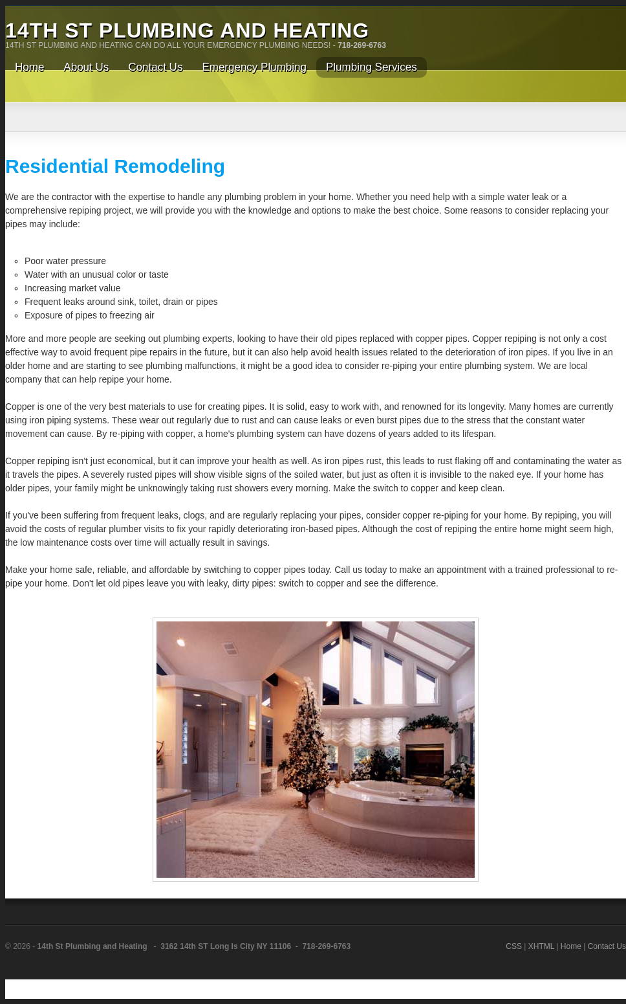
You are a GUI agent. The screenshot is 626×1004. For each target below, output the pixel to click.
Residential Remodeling (115, 166)
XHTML (541, 946)
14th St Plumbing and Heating (187, 30)
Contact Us (607, 946)
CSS (514, 946)
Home (571, 946)
